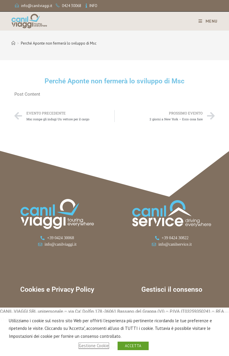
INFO (93, 5)
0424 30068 (71, 5)
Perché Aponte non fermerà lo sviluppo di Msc (58, 43)
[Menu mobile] (206, 21)
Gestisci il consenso (171, 289)
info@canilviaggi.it (36, 5)
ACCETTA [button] (133, 345)
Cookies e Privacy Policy (57, 289)
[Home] (13, 43)
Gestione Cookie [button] (94, 345)
